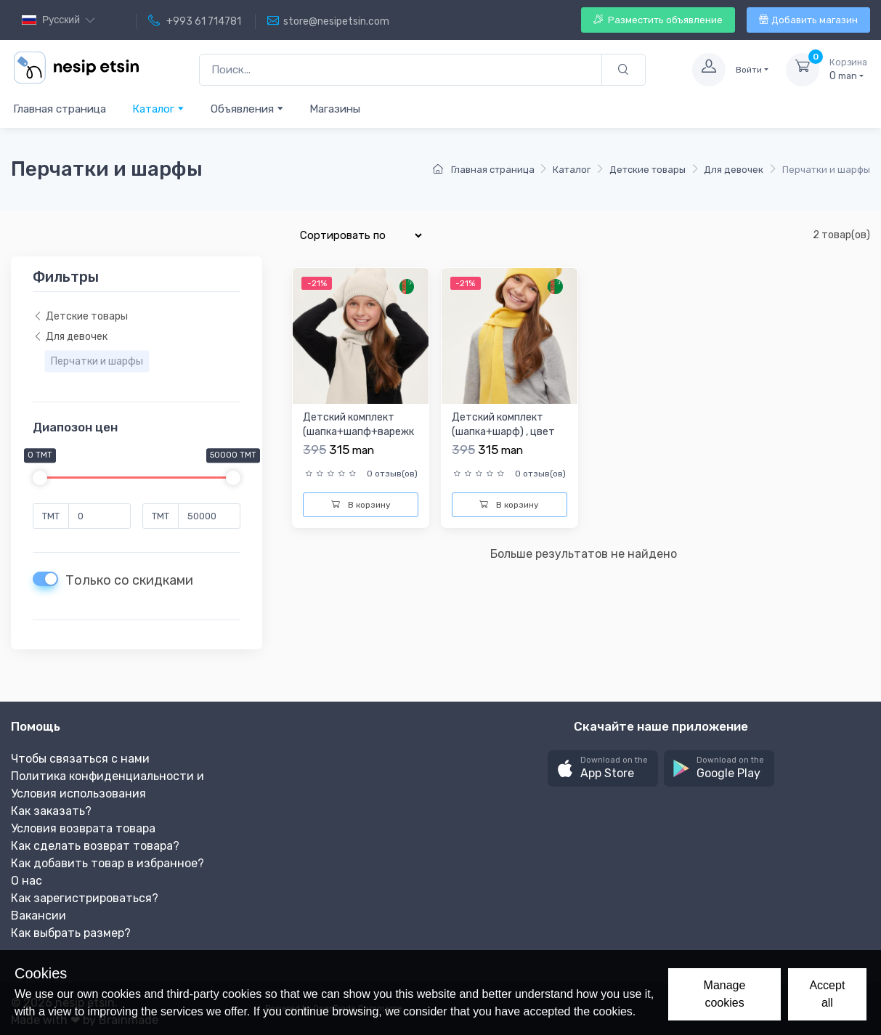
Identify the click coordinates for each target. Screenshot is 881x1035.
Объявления (247, 108)
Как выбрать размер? (71, 933)
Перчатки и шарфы (97, 361)
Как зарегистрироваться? (84, 898)
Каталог (158, 108)
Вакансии (38, 915)
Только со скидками (129, 580)
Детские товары (647, 169)
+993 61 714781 (194, 21)
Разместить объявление (658, 20)
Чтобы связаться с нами (80, 759)
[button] (603, 768)
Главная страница (59, 108)
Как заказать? (51, 811)
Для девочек (733, 169)
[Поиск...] (400, 70)
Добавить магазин (808, 20)
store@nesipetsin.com (328, 21)
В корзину (361, 505)
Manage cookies (725, 994)
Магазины (334, 108)
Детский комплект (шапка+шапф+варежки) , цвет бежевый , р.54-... (358, 438)
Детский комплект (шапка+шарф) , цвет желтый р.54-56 (503, 431)
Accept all (827, 994)
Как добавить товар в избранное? (107, 863)
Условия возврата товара (83, 828)
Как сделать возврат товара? (95, 846)
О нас (26, 881)
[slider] (40, 478)
